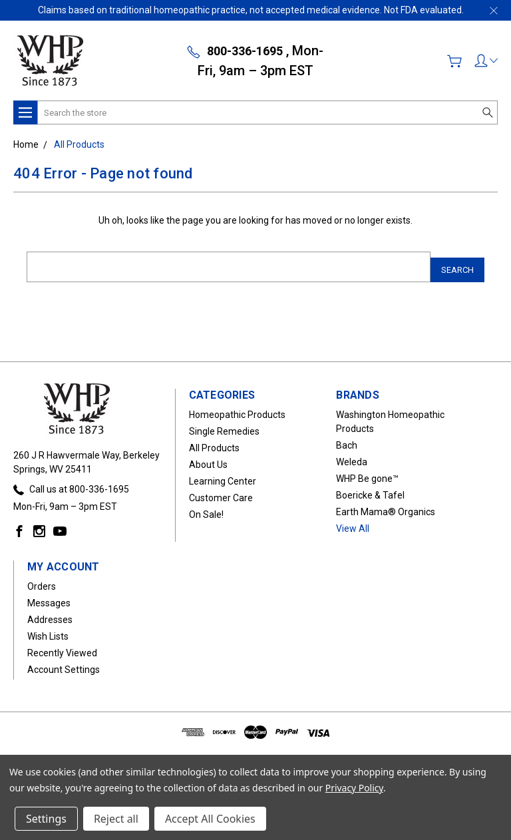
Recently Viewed (62, 647)
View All (352, 522)
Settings (46, 818)
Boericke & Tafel (370, 489)
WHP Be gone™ (367, 472)
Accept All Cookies (210, 818)
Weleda (351, 456)
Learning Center (222, 475)
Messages (49, 597)
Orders (41, 580)
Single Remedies (224, 425)
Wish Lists (48, 630)
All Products (214, 442)
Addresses (50, 613)
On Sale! (206, 508)
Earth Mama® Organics (385, 506)
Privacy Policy (354, 787)
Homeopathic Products (237, 408)
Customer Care (221, 492)
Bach (346, 439)
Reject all (116, 818)
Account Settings (63, 663)
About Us (208, 458)
